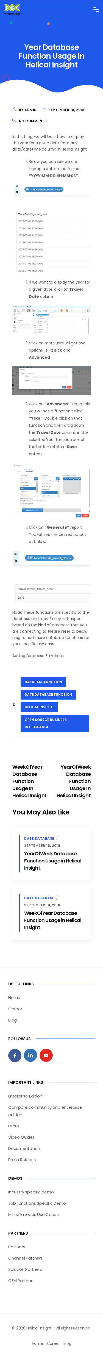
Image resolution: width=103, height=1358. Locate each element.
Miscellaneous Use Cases (33, 1214)
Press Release (22, 1159)
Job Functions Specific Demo (37, 1203)
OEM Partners (21, 1280)
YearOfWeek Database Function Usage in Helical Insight (52, 860)
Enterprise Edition (25, 1096)
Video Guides (21, 1137)
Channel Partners (25, 1258)
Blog (12, 1020)
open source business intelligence (46, 723)
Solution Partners (25, 1269)
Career (15, 1009)
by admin (28, 109)
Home (14, 997)
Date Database (39, 838)
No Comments (33, 121)
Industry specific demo (31, 1192)
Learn (13, 1126)
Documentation (24, 1148)
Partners (16, 1247)
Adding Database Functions (38, 655)
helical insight (39, 707)
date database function (48, 694)
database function (43, 682)
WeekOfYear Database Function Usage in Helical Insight (52, 920)
